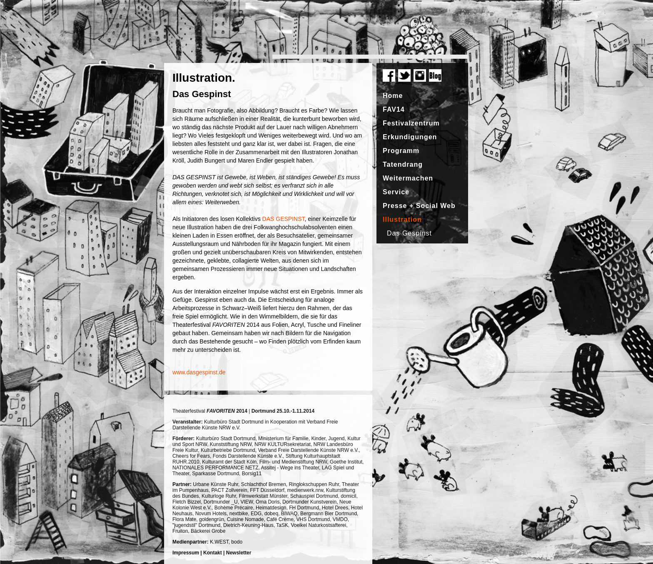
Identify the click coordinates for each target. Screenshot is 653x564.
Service (396, 192)
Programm (401, 150)
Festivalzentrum (411, 123)
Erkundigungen (410, 136)
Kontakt (212, 553)
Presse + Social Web (419, 205)
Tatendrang (403, 164)
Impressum (185, 553)
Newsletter (239, 553)
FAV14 (394, 109)
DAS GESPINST (283, 219)
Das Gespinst (409, 233)
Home (393, 95)
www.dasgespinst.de (199, 372)
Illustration (402, 219)
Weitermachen (408, 178)
